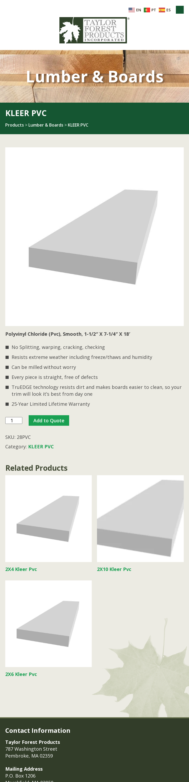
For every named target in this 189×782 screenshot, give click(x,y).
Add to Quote (48, 420)
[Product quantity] (13, 420)
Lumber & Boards (45, 125)
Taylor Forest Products (94, 30)
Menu (180, 10)
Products (14, 125)
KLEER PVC (78, 125)
